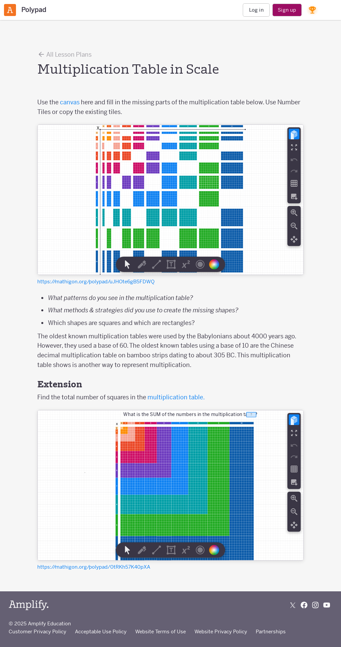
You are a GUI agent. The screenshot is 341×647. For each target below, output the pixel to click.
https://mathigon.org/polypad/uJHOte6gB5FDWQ (96, 281)
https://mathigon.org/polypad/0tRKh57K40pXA (93, 567)
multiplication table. (176, 397)
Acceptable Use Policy (101, 631)
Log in (256, 10)
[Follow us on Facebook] (304, 605)
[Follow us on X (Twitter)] (292, 605)
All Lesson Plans (64, 54)
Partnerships (271, 631)
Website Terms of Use (160, 631)
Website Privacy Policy (220, 631)
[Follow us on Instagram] (315, 605)
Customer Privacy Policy (37, 631)
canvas (70, 102)
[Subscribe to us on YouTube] (326, 605)
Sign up (287, 10)
